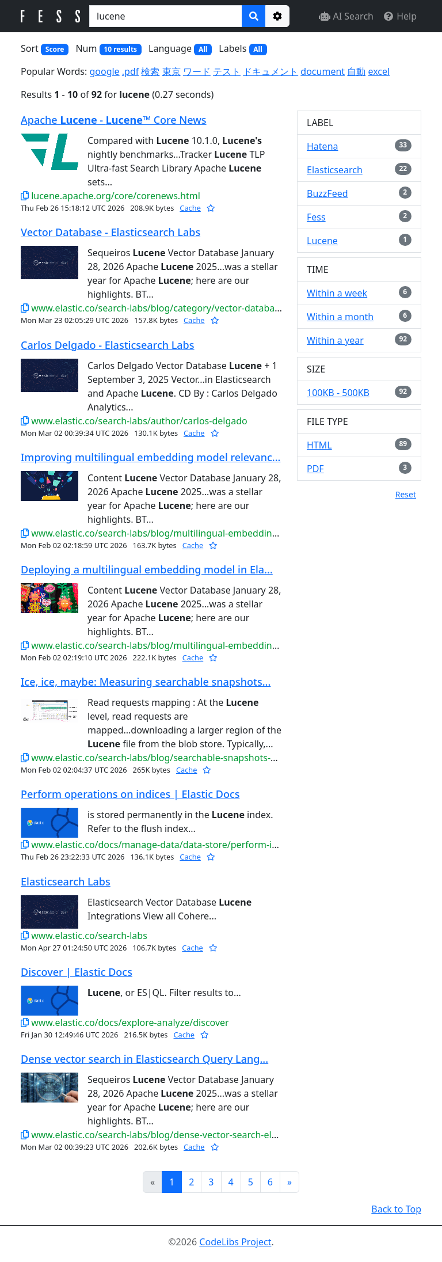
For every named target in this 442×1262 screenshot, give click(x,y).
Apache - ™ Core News (114, 120)
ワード (197, 71)
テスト (227, 71)
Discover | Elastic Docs (76, 972)
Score (54, 49)
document (322, 71)
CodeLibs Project (235, 1242)
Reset (405, 494)
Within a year (335, 340)
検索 (150, 71)
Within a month (340, 316)
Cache (190, 208)
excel (379, 71)
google (104, 71)
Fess (316, 217)
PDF (315, 468)
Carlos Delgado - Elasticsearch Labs (108, 345)
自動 (356, 71)
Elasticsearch (335, 170)
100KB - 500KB (338, 392)
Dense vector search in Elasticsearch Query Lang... (144, 1059)
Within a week (337, 293)
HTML (319, 445)
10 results (120, 49)
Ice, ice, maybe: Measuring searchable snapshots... (145, 682)
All (203, 49)
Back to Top (396, 1209)
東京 (171, 71)
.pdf (130, 71)
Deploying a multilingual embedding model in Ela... (147, 569)
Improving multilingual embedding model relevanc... (150, 457)
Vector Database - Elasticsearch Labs (110, 232)
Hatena (322, 146)
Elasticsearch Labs (65, 881)
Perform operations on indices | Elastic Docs (130, 794)
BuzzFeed (327, 193)
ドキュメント (270, 71)
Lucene (322, 240)
